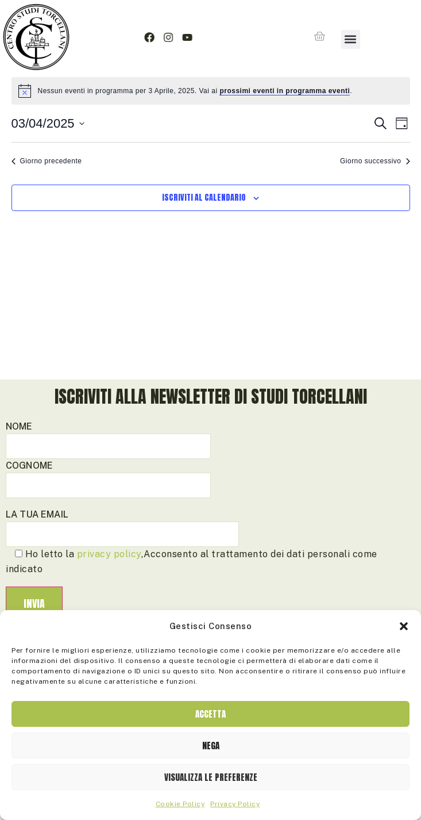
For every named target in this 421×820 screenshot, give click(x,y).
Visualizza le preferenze (210, 777)
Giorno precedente (46, 201)
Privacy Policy (235, 804)
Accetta (210, 714)
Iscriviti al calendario (204, 237)
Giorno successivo (375, 201)
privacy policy (109, 593)
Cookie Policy (180, 804)
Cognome (108, 515)
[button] (404, 626)
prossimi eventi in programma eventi (284, 131)
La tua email (122, 564)
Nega (210, 745)
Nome (108, 476)
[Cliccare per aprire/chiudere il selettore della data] (47, 163)
